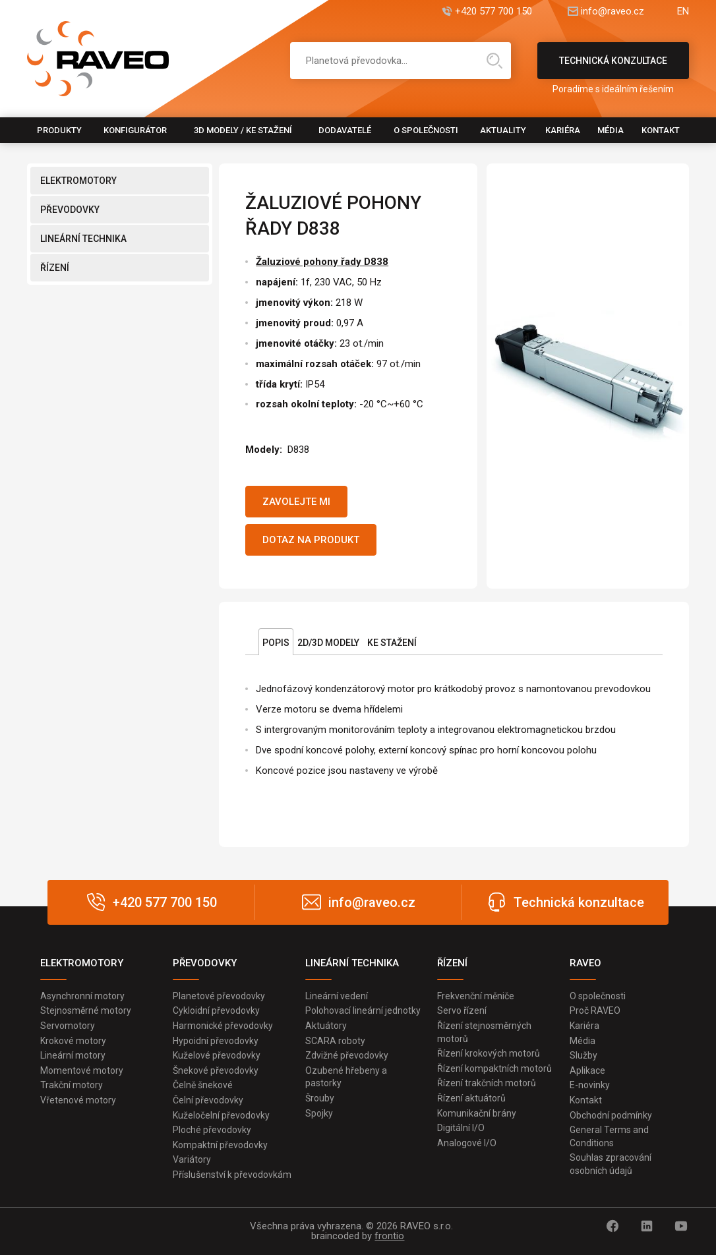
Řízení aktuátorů (471, 1098)
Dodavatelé (344, 130)
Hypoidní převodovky (215, 1041)
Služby (583, 1055)
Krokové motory (73, 1041)
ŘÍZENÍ (54, 267)
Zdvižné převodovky (346, 1055)
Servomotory (67, 1025)
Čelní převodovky (208, 1100)
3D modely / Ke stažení (243, 130)
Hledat (494, 61)
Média (610, 130)
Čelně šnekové (203, 1085)
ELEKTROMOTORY (78, 180)
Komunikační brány (476, 1113)
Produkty (59, 130)
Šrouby (319, 1098)
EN (683, 11)
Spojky (319, 1113)
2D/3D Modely (328, 642)
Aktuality (503, 130)
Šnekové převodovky (215, 1070)
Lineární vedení (336, 996)
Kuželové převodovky (216, 1055)
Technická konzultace (613, 67)
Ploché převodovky (212, 1129)
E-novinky (590, 1085)
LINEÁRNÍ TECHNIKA (83, 238)
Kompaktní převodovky (220, 1145)
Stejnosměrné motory (85, 1010)
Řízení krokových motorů (488, 1053)
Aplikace (587, 1070)
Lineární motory (72, 1055)
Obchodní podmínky (611, 1115)
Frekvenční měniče (475, 996)
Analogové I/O (466, 1143)
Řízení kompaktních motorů (494, 1068)
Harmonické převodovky (223, 1025)
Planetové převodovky (219, 996)
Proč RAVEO (595, 1010)
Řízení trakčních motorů (486, 1083)
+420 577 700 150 (493, 11)
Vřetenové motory (78, 1100)
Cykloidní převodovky (216, 1010)
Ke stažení (392, 642)
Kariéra (562, 130)
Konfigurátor (135, 130)
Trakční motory (71, 1085)
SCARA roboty (335, 1041)
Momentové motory (81, 1070)
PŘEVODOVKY (70, 209)
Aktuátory (326, 1025)
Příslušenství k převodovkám (232, 1174)
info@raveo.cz (612, 11)
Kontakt (660, 130)
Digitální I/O (461, 1128)
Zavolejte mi (296, 502)
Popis (275, 642)
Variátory (192, 1159)
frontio (389, 1236)
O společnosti (426, 130)
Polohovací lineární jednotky (363, 1010)
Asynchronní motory (82, 996)
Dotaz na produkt (310, 540)
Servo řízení (462, 1010)
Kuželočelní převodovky (221, 1115)
